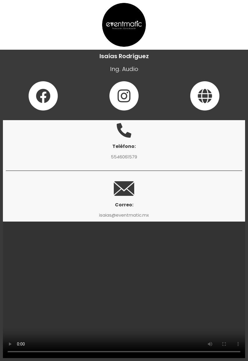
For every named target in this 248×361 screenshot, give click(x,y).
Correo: (124, 204)
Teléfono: (124, 146)
